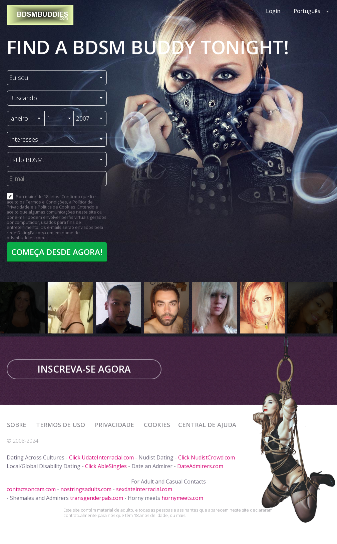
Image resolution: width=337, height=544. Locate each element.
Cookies (157, 425)
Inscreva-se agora (84, 369)
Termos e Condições (46, 202)
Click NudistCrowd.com (206, 457)
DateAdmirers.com (200, 466)
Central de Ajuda (207, 425)
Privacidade (115, 425)
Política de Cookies (56, 207)
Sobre (17, 425)
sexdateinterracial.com (144, 489)
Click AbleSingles (106, 466)
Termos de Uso (61, 425)
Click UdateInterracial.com (101, 457)
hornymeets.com (182, 498)
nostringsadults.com (85, 489)
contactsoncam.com (31, 489)
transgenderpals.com (96, 498)
